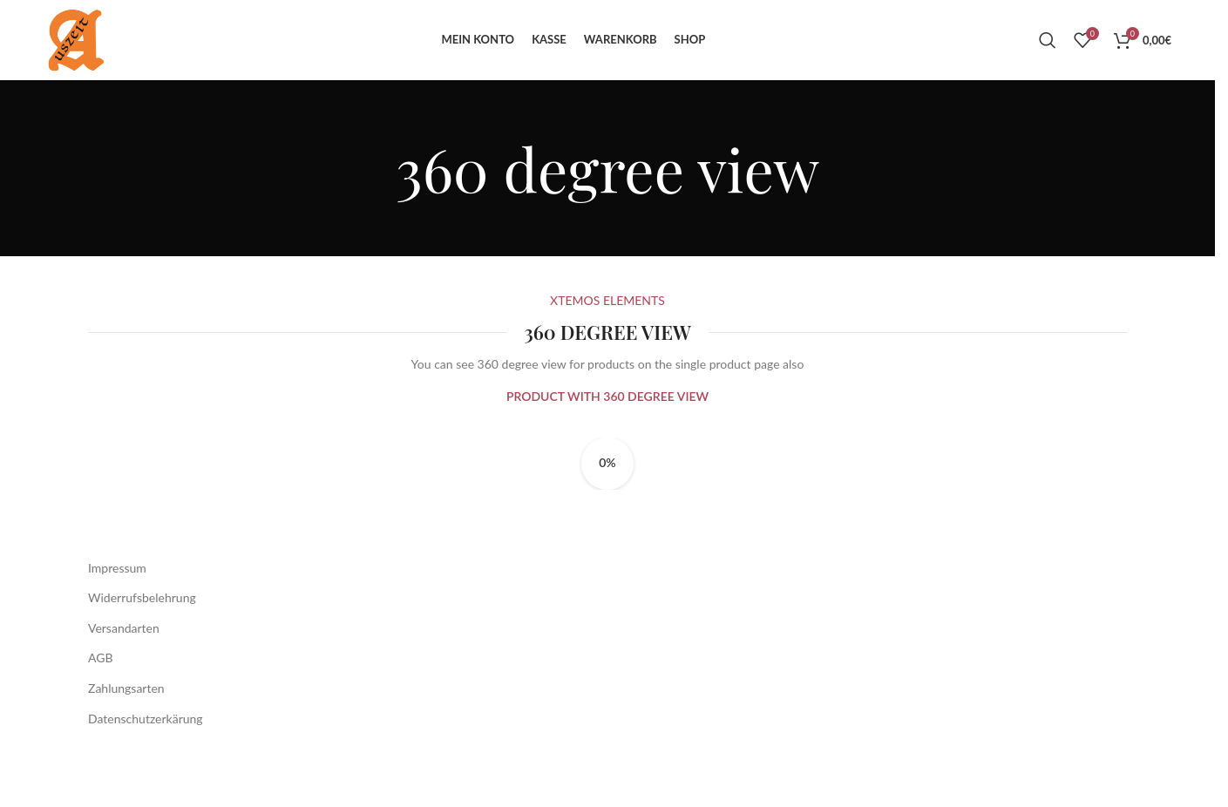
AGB (100, 702)
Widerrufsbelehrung (142, 642)
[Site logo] (96, 61)
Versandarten (123, 673)
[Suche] (1047, 62)
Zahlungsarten (126, 733)
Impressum (117, 613)
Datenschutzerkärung (145, 763)
